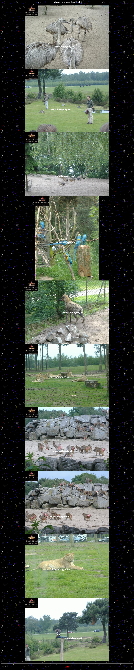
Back (67, 667)
